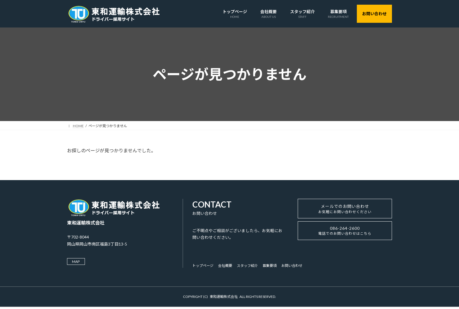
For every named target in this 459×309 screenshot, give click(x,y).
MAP (77, 261)
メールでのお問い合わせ (345, 210)
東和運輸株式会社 (224, 298)
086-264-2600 (344, 234)
